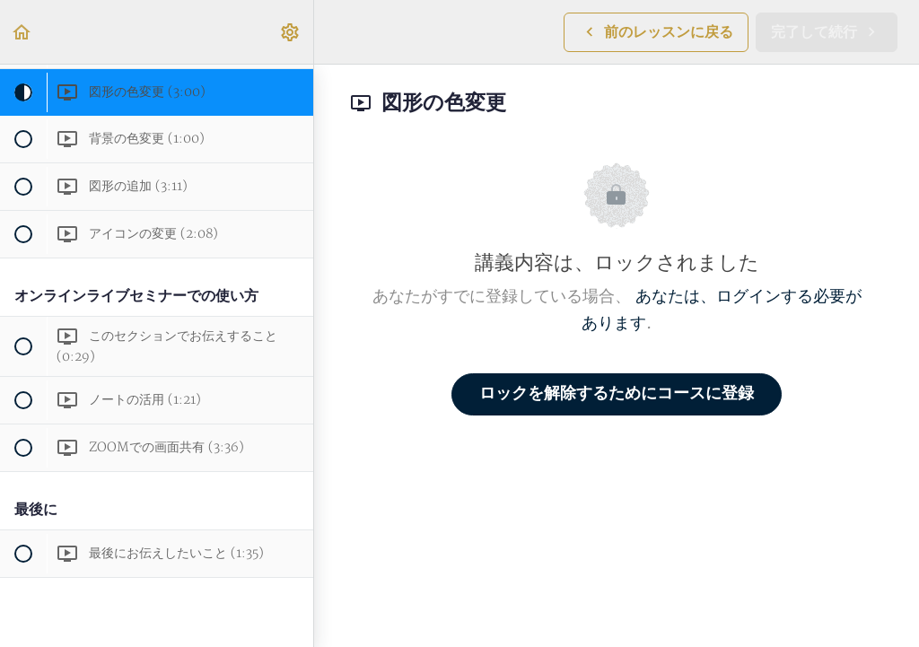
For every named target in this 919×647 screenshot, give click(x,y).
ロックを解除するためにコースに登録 (616, 393)
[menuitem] (290, 32)
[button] (22, 32)
